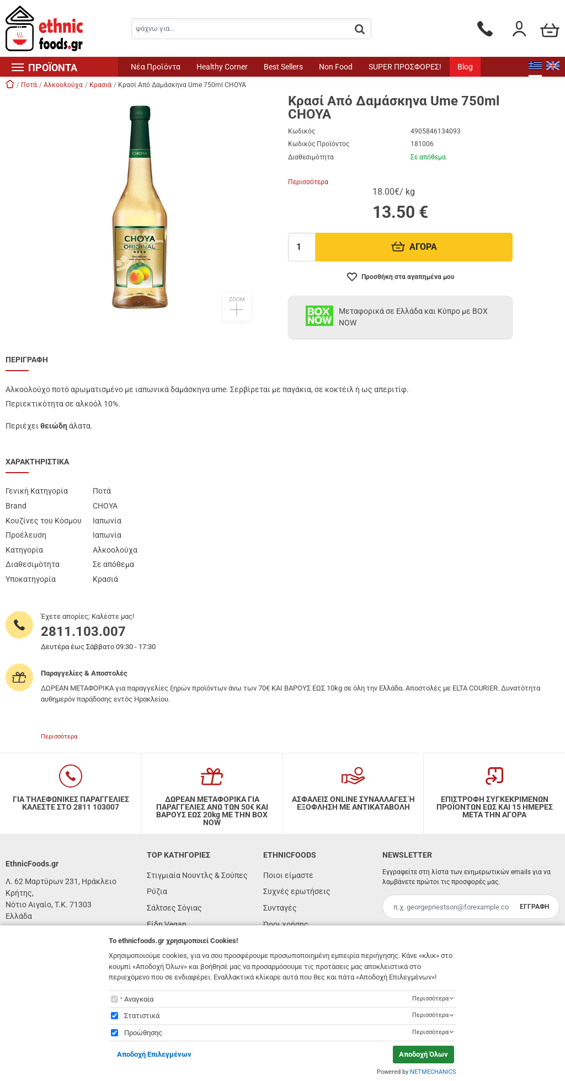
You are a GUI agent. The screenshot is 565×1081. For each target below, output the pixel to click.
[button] (141, 207)
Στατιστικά (141, 1016)
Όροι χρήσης (285, 924)
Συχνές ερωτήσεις (297, 891)
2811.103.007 (83, 631)
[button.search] (359, 30)
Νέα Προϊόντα (155, 66)
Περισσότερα (308, 182)
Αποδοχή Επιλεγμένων (154, 1054)
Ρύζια (157, 891)
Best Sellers (283, 66)
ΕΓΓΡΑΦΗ (534, 907)
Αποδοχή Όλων (423, 1054)
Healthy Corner (222, 66)
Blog (465, 66)
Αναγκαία (138, 999)
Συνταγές (280, 907)
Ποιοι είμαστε (288, 875)
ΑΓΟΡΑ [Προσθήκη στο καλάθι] (414, 247)
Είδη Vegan (166, 924)
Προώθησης (143, 1033)
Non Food (336, 66)
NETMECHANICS (433, 1071)
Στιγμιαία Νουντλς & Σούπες (197, 875)
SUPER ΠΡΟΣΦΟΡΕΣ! (405, 66)
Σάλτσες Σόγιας (174, 907)
